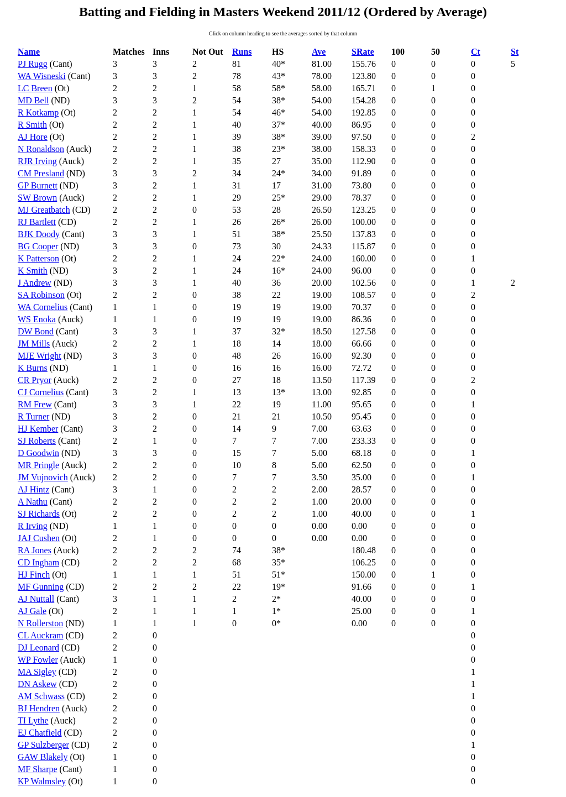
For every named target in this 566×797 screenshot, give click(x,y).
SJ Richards (39, 513)
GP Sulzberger (43, 744)
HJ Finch (34, 574)
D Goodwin (38, 453)
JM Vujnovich (43, 477)
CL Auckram (41, 635)
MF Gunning (41, 586)
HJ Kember (38, 428)
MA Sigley (37, 672)
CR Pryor (34, 380)
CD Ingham (38, 562)
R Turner (33, 416)
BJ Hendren (39, 708)
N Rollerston (40, 623)
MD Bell (33, 100)
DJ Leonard (38, 647)
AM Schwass (41, 696)
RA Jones (34, 550)
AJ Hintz (33, 489)
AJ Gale (32, 611)
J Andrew (34, 282)
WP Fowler (38, 659)
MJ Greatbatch (44, 209)
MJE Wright (39, 355)
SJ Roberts (37, 440)
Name (29, 51)
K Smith (33, 270)
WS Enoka (37, 319)
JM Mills (34, 343)
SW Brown (37, 197)
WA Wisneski (42, 76)
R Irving (33, 526)
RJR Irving (37, 161)
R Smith (32, 124)
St (514, 51)
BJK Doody (39, 234)
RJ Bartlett (37, 222)
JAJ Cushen (39, 538)
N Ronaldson (41, 149)
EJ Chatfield (40, 732)
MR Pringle (38, 465)
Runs (242, 51)
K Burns (33, 368)
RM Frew (35, 404)
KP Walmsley (42, 781)
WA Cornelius (42, 307)
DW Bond (36, 331)
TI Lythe (33, 720)
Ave (319, 51)
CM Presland (41, 173)
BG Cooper (38, 246)
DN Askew (37, 684)
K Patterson (38, 258)
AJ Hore (33, 136)
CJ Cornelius (41, 392)
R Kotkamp (38, 112)
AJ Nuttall (36, 599)
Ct (475, 51)
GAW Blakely (42, 757)
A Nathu (33, 501)
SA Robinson (41, 295)
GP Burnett (37, 185)
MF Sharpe (37, 769)
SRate (363, 51)
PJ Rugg (33, 64)
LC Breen (35, 88)
